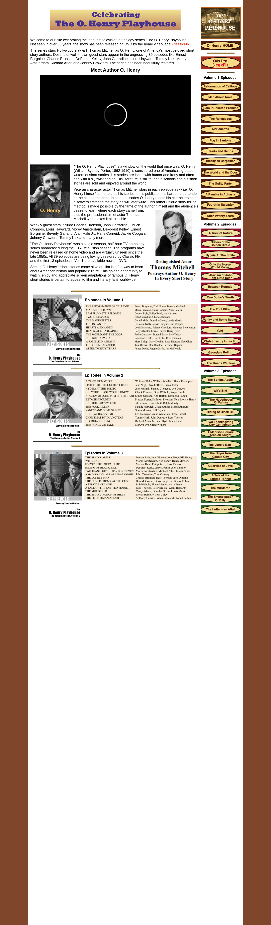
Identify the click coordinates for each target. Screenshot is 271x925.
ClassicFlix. (181, 44)
